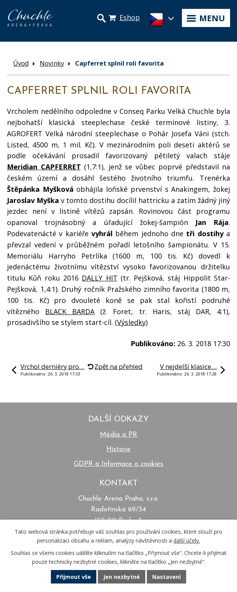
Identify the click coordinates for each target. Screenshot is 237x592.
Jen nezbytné (121, 576)
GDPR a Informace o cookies (118, 464)
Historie (118, 449)
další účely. (186, 540)
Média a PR (118, 434)
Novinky (52, 63)
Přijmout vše (73, 576)
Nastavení (166, 576)
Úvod (21, 63)
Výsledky (131, 322)
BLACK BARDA (69, 311)
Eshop (129, 17)
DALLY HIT (99, 277)
